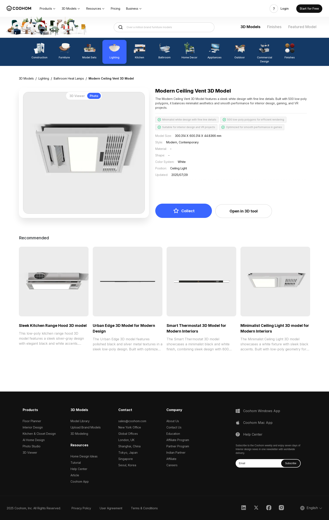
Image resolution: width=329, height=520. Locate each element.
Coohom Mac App (258, 422)
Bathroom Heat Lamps (69, 78)
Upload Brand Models (85, 427)
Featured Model (302, 27)
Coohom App (79, 481)
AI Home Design (34, 440)
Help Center (78, 469)
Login (285, 8)
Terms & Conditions (144, 508)
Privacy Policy (81, 508)
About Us (172, 421)
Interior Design (33, 427)
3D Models (250, 27)
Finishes (274, 27)
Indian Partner (175, 452)
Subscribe (290, 463)
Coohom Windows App (261, 411)
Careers (172, 465)
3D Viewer (30, 452)
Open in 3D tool (244, 211)
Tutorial (75, 462)
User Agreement (111, 508)
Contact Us (173, 427)
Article (74, 475)
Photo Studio (31, 446)
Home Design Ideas (84, 456)
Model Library (80, 421)
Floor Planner (32, 421)
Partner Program (177, 446)
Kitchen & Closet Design (39, 433)
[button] (48, 8)
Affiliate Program (177, 440)
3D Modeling (79, 433)
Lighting (43, 78)
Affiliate (171, 459)
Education (173, 433)
